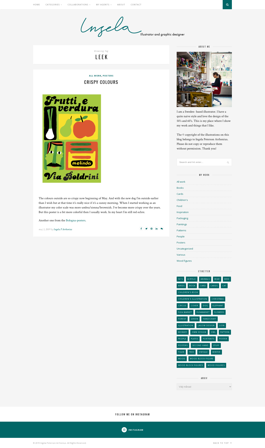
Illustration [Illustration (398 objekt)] (185, 325)
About (121, 4)
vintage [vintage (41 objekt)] (203, 352)
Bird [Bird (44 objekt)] (226, 279)
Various (181, 254)
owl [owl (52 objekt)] (213, 332)
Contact (136, 4)
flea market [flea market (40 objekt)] (185, 312)
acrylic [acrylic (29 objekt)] (191, 279)
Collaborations (78, 4)
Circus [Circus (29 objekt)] (182, 305)
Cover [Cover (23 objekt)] (194, 305)
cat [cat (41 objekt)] (224, 285)
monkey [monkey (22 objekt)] (182, 332)
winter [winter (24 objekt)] (216, 352)
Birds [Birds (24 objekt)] (181, 285)
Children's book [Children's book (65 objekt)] (188, 292)
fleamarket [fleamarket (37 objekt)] (203, 312)
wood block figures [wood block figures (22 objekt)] (190, 365)
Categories (52, 4)
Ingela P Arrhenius (63, 229)
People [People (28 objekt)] (182, 338)
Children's (182, 200)
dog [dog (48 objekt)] (205, 305)
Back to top (222, 443)
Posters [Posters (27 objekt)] (183, 345)
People (181, 236)
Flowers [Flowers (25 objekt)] (219, 312)
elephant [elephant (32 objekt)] (218, 305)
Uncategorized (185, 248)
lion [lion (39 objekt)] (222, 325)
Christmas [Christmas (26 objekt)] (218, 299)
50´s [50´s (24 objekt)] (180, 279)
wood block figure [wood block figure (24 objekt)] (201, 358)
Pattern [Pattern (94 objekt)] (224, 332)
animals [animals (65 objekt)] (205, 279)
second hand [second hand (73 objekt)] (200, 345)
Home (36, 4)
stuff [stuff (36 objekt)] (216, 345)
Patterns (181, 230)
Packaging (182, 218)
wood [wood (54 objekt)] (181, 358)
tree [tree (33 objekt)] (191, 352)
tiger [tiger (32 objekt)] (181, 352)
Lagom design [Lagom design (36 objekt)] (206, 325)
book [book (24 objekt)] (192, 285)
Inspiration (183, 212)
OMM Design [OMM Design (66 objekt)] (199, 332)
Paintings (182, 224)
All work (95, 75)
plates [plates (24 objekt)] (194, 338)
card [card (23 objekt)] (203, 285)
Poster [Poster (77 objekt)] (223, 338)
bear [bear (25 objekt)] (217, 279)
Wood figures (184, 260)
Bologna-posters (75, 220)
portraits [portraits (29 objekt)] (208, 338)
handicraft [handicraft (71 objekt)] (209, 319)
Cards (180, 194)
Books (180, 187)
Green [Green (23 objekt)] (194, 319)
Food (179, 206)
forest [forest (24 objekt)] (182, 319)
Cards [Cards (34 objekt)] (214, 285)
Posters (108, 75)
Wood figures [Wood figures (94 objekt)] (216, 365)
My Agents (102, 4)
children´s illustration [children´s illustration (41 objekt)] (192, 299)
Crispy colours (101, 82)
